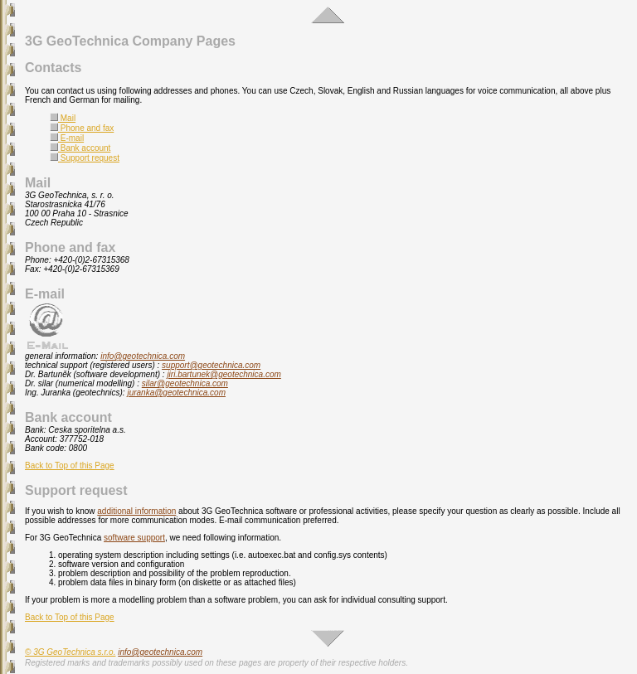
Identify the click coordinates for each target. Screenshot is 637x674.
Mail (62, 118)
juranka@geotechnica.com (176, 392)
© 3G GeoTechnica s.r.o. (70, 652)
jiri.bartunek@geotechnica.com (223, 374)
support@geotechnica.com (211, 365)
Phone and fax (82, 128)
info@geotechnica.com (142, 356)
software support (134, 537)
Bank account (80, 148)
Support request (84, 157)
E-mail (67, 138)
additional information (136, 511)
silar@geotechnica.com (185, 383)
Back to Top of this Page (69, 465)
